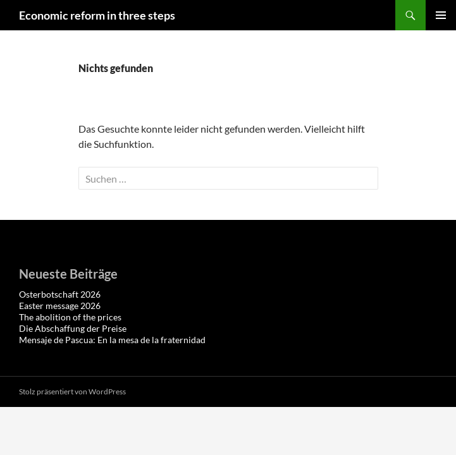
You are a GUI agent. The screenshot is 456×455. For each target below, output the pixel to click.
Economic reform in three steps (97, 15)
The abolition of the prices (70, 317)
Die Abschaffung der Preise (72, 328)
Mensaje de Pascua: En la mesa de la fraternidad (112, 339)
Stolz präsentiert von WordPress (72, 391)
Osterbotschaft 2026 (60, 294)
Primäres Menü (441, 15)
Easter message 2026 (60, 305)
